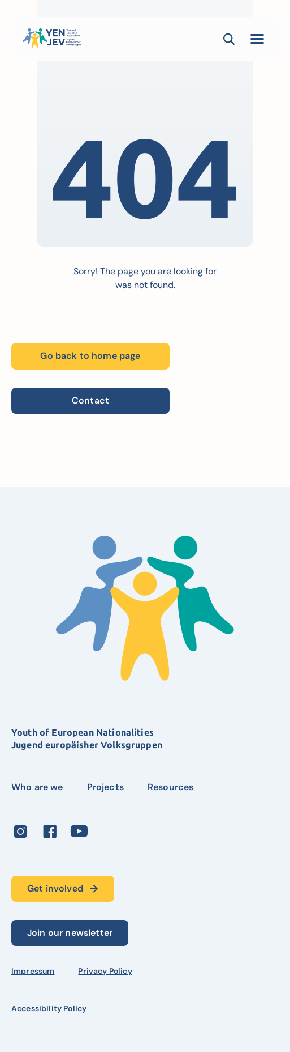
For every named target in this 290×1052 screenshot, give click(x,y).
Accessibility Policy (48, 1008)
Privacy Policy (105, 971)
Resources (170, 787)
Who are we (37, 787)
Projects (105, 787)
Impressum (32, 971)
